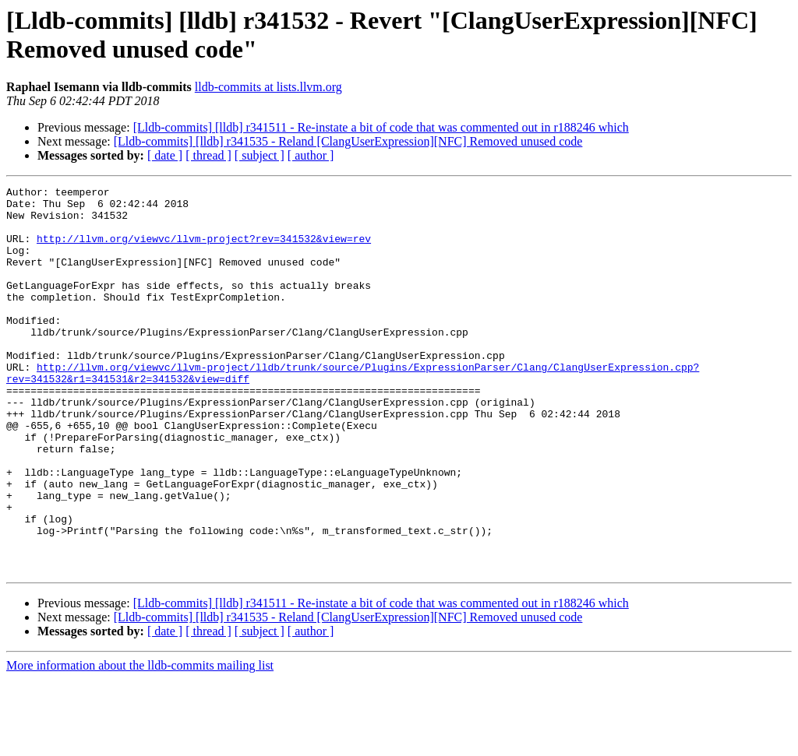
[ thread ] (208, 155)
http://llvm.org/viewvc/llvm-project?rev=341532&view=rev (204, 250)
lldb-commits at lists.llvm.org (268, 86)
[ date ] (164, 155)
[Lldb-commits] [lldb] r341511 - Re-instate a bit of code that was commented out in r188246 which (381, 127)
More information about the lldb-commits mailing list (140, 742)
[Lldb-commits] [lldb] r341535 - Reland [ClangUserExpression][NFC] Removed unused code (348, 141)
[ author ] (311, 155)
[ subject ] (259, 155)
